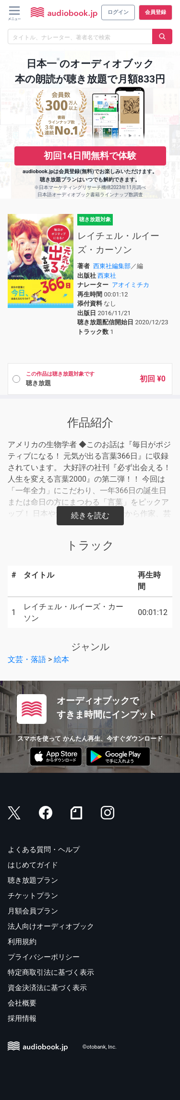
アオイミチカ (130, 284)
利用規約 (22, 941)
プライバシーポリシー (44, 957)
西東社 (106, 275)
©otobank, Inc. (100, 1047)
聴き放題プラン (33, 880)
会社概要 (22, 1003)
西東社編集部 (112, 266)
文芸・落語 (27, 659)
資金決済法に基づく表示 (47, 987)
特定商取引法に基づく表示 (51, 972)
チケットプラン (33, 895)
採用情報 (22, 1018)
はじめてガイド (33, 865)
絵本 (61, 659)
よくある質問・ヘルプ (44, 849)
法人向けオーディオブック (51, 926)
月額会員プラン (33, 911)
